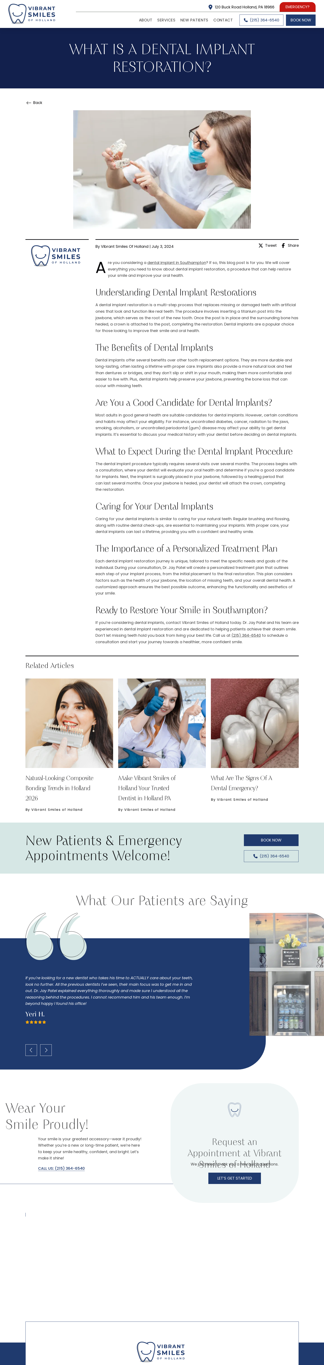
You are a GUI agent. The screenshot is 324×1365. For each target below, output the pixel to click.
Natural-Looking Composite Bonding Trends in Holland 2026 (59, 788)
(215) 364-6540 (246, 635)
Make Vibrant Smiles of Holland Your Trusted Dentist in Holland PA (147, 788)
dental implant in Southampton (176, 262)
